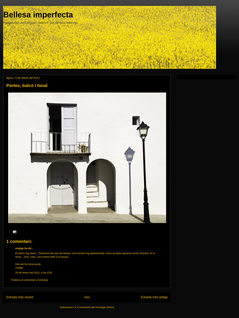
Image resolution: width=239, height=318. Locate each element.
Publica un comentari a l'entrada (29, 279)
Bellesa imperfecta (38, 14)
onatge (19, 248)
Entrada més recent (19, 297)
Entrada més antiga (154, 297)
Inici (87, 297)
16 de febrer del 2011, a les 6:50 (33, 272)
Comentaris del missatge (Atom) (95, 307)
